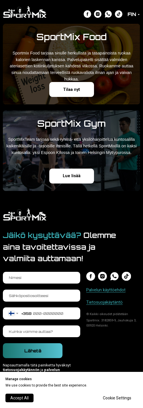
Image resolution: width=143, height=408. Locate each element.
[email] (41, 296)
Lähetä (32, 351)
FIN (132, 14)
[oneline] (41, 331)
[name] (41, 278)
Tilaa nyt (71, 89)
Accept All (19, 398)
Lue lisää (72, 175)
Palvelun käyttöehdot (106, 289)
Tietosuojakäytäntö (104, 302)
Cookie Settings (117, 398)
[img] (87, 14)
